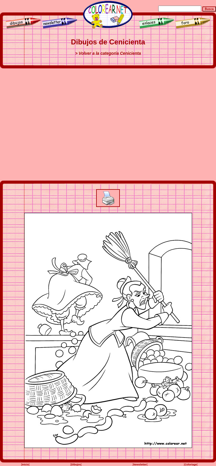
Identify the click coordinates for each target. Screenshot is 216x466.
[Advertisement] (55, 124)
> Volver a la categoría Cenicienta (108, 53)
